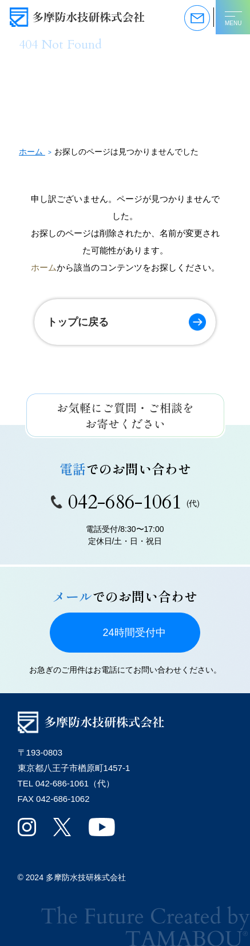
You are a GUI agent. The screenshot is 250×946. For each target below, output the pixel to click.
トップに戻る (78, 322)
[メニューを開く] (233, 17)
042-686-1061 (125, 502)
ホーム (44, 267)
